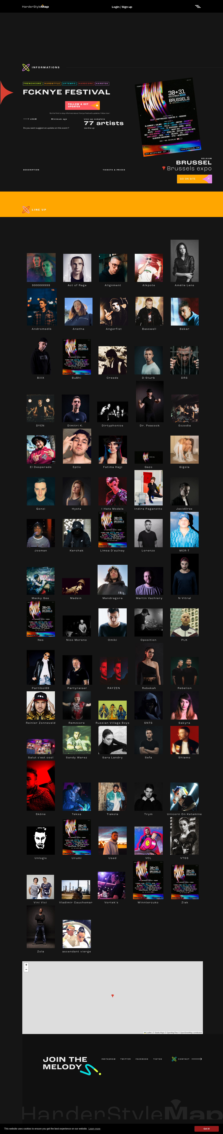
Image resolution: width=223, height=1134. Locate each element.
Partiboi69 (41, 687)
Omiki (112, 639)
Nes (41, 639)
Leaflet (147, 1033)
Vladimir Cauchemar (76, 901)
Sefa (148, 756)
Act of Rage (77, 284)
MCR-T (184, 549)
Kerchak (77, 549)
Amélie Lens (185, 284)
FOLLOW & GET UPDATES (78, 105)
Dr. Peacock (150, 424)
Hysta (77, 507)
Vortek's (111, 901)
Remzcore (77, 721)
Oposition (148, 639)
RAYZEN (114, 687)
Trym (148, 813)
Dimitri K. (75, 424)
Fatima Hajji (113, 466)
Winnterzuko (148, 901)
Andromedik (42, 328)
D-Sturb (148, 376)
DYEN (40, 424)
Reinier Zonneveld (41, 721)
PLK (184, 639)
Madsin (76, 597)
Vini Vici (40, 901)
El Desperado (41, 466)
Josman (41, 549)
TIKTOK (157, 1059)
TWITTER (125, 1059)
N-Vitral (185, 597)
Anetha (78, 328)
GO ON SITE (188, 179)
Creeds (112, 376)
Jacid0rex (184, 507)
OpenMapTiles (172, 1033)
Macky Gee (40, 597)
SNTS (148, 721)
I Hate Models (112, 507)
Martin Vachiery (149, 597)
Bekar (185, 328)
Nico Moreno (77, 639)
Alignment (113, 284)
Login (115, 7)
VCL (148, 857)
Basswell (149, 328)
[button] (112, 996)
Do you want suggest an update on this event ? (46, 128)
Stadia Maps (159, 1033)
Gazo (149, 466)
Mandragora (113, 597)
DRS (184, 376)
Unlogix (41, 857)
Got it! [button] (207, 1129)
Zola (41, 950)
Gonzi (41, 507)
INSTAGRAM (109, 1059)
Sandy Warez (77, 756)
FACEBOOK (142, 1059)
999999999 (41, 284)
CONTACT (184, 1059)
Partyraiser (77, 687)
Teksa (77, 813)
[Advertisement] (111, 33)
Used (112, 857)
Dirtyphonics (112, 424)
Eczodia (185, 424)
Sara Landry (112, 756)
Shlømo (184, 756)
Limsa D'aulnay (112, 549)
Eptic (77, 466)
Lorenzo (148, 549)
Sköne (41, 813)
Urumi (77, 857)
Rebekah (149, 687)
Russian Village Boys (113, 721)
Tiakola (112, 813)
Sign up (127, 7)
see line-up (89, 128)
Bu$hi (77, 376)
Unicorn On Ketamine (184, 813)
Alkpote (149, 284)
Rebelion (185, 687)
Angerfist (114, 328)
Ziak (185, 901)
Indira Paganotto (148, 507)
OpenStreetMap (186, 1033)
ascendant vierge (76, 950)
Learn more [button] (94, 1128)
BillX (41, 376)
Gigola (184, 466)
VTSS (184, 857)
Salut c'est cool (41, 756)
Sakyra (184, 721)
